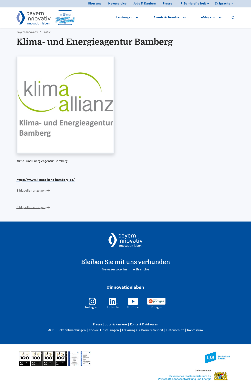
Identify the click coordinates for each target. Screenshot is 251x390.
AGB (51, 330)
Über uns (94, 3)
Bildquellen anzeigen (30, 191)
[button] (147, 17)
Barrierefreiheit (193, 3)
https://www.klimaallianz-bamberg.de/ (45, 180)
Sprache (222, 3)
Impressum (195, 330)
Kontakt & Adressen (144, 324)
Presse (167, 3)
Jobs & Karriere (145, 3)
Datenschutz (175, 330)
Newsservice (117, 3)
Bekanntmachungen (71, 330)
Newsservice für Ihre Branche (125, 269)
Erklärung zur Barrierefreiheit (143, 330)
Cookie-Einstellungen (104, 330)
